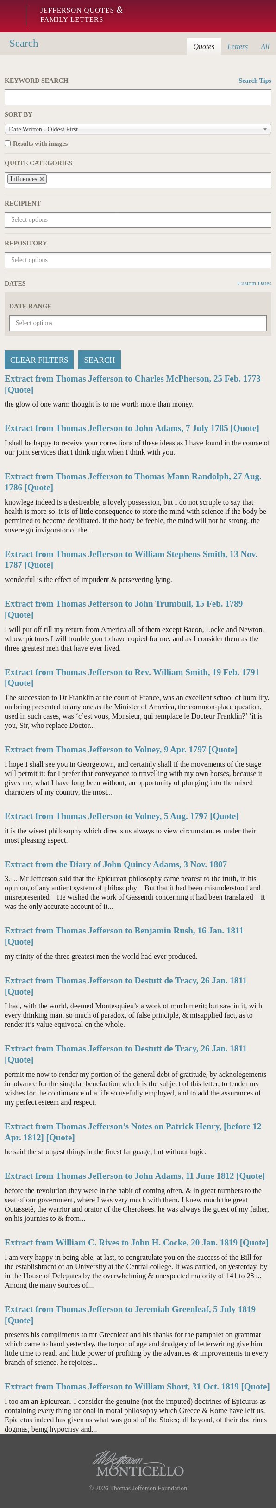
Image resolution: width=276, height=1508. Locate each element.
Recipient (23, 203)
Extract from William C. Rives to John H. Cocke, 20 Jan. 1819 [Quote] (137, 1242)
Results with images (40, 143)
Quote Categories (38, 163)
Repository (26, 243)
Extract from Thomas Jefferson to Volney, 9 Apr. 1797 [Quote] (121, 749)
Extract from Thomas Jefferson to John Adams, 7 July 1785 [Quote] (132, 428)
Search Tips (255, 80)
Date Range (30, 306)
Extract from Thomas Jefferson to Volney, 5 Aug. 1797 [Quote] (121, 816)
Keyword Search (138, 81)
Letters (237, 46)
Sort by (18, 114)
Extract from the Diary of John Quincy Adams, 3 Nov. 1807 (116, 864)
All (265, 46)
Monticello (10, 16)
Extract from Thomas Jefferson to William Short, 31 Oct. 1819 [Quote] (137, 1386)
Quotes (204, 46)
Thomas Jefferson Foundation (148, 1488)
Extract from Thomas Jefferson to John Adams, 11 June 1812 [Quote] (135, 1176)
